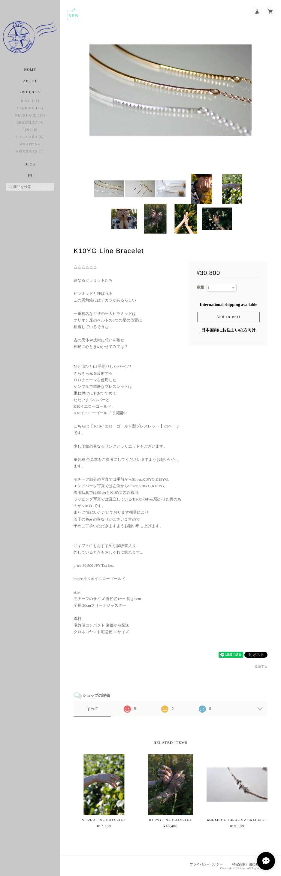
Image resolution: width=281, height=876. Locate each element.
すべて (92, 709)
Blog (30, 164)
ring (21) (30, 101)
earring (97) (30, 108)
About (30, 81)
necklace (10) (30, 115)
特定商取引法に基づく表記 (252, 864)
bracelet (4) (30, 122)
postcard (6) (30, 137)
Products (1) (30, 151)
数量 (200, 287)
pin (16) (30, 130)
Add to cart (228, 317)
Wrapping (30, 144)
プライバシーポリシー (206, 864)
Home (30, 70)
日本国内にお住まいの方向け (228, 330)
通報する (260, 666)
